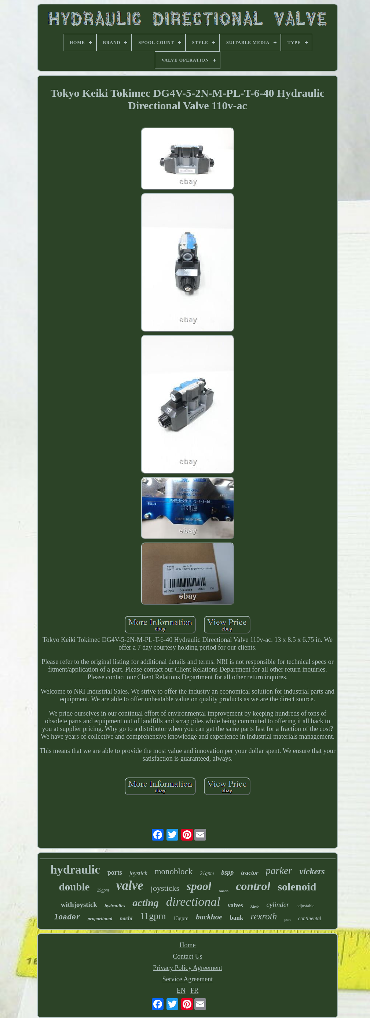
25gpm (103, 890)
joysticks (165, 888)
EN (181, 990)
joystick (138, 873)
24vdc (254, 907)
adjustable (306, 905)
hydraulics (115, 905)
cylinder (277, 904)
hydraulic (75, 869)
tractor (249, 872)
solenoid (297, 887)
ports (114, 872)
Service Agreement (187, 979)
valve (129, 885)
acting (145, 902)
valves (235, 905)
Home (188, 945)
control (253, 886)
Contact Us (187, 956)
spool (199, 886)
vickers (312, 871)
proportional (100, 918)
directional (193, 901)
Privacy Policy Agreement (187, 967)
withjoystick (79, 904)
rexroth (263, 916)
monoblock (174, 871)
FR (194, 990)
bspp (227, 872)
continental (309, 918)
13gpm (181, 918)
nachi (126, 918)
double (74, 887)
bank (236, 917)
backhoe (209, 916)
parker (279, 870)
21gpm (207, 873)
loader (67, 917)
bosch (223, 891)
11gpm (153, 916)
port (287, 919)
